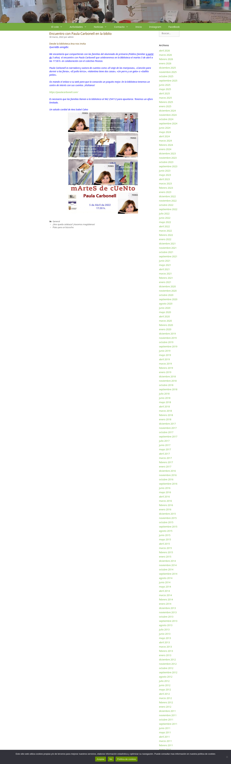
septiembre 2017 (168, 436)
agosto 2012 (165, 676)
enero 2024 (165, 149)
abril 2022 (164, 226)
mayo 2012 (165, 689)
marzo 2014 (165, 595)
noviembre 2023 (168, 157)
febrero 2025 (166, 102)
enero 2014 (165, 603)
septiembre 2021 (168, 256)
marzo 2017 (165, 458)
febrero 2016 (166, 505)
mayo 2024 (165, 132)
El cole (58, 27)
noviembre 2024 (168, 114)
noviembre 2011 (168, 715)
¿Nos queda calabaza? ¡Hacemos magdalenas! (74, 224)
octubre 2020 (166, 295)
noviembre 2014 (168, 565)
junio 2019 (164, 350)
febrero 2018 (166, 415)
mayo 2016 (165, 492)
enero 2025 (165, 106)
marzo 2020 (165, 320)
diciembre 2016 (167, 470)
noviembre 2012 (168, 663)
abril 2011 (164, 736)
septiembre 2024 (168, 123)
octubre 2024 (166, 119)
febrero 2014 (166, 599)
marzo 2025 (165, 97)
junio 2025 (164, 84)
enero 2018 (165, 419)
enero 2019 (165, 372)
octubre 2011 (166, 719)
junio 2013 (164, 633)
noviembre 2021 (168, 247)
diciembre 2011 (167, 711)
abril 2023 (164, 179)
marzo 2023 (165, 183)
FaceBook (174, 26)
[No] (227, 757)
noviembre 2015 (168, 518)
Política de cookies (126, 759)
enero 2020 (165, 329)
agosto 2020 (165, 303)
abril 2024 (164, 136)
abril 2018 (164, 406)
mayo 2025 (165, 89)
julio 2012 (164, 681)
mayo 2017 (165, 449)
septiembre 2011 (168, 723)
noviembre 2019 (168, 337)
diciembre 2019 (167, 333)
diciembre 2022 (167, 196)
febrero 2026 (166, 59)
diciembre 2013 (167, 608)
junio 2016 (164, 488)
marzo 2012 (165, 698)
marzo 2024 (165, 140)
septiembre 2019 (168, 346)
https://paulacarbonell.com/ (63, 92)
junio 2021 (164, 260)
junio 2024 (164, 127)
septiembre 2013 (168, 620)
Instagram (155, 26)
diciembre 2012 (167, 659)
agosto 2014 (165, 578)
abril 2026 (164, 50)
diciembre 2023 (167, 153)
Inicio (139, 26)
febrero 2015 (166, 552)
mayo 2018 (165, 402)
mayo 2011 (165, 732)
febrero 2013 (166, 651)
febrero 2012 (166, 702)
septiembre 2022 (168, 209)
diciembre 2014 (167, 560)
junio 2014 (164, 582)
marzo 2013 (165, 646)
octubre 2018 (166, 385)
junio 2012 (164, 685)
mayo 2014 (165, 586)
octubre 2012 (166, 668)
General (56, 221)
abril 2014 (164, 590)
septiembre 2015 (168, 526)
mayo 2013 (165, 638)
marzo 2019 (165, 363)
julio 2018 (164, 393)
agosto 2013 (165, 625)
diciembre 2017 (167, 423)
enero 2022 (165, 239)
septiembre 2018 (168, 389)
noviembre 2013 (168, 612)
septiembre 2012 (168, 672)
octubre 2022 (166, 205)
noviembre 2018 (168, 380)
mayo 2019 (165, 355)
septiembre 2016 (168, 483)
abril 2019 (164, 359)
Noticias (102, 27)
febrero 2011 (166, 745)
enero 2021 (165, 282)
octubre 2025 (166, 76)
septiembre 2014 (168, 573)
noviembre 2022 (168, 200)
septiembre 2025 (168, 80)
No (110, 759)
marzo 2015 (165, 548)
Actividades (80, 27)
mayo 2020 (165, 312)
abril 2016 (164, 496)
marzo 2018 (165, 410)
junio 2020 (164, 307)
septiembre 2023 (168, 166)
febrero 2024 (166, 144)
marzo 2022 (165, 230)
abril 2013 (164, 642)
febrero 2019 (166, 367)
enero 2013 (165, 655)
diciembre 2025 (167, 67)
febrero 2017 (166, 462)
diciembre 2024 (167, 110)
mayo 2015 (165, 539)
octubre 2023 (166, 162)
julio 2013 (164, 629)
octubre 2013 (166, 616)
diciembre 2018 (167, 376)
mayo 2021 (165, 265)
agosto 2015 (165, 530)
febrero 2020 (166, 325)
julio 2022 (164, 213)
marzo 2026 (165, 54)
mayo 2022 (165, 222)
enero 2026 (165, 63)
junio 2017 (164, 445)
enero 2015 (165, 556)
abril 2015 (164, 543)
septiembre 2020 (168, 299)
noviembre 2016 (168, 475)
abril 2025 (164, 93)
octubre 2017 (166, 432)
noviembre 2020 (168, 290)
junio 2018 (164, 397)
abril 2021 (164, 269)
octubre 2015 (166, 522)
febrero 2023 (166, 187)
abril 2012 (164, 693)
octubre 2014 (166, 569)
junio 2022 (164, 217)
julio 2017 (164, 440)
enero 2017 (165, 466)
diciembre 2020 (167, 286)
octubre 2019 (166, 342)
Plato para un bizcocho (63, 227)
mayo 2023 (165, 174)
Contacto (123, 27)
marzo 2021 (165, 273)
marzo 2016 (165, 500)
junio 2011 (164, 728)
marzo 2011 (165, 741)
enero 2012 (165, 706)
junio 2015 (164, 535)
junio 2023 (164, 170)
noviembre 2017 (168, 428)
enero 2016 (165, 509)
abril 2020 (164, 316)
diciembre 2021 (167, 243)
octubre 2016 (166, 479)
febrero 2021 (166, 277)
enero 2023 (165, 192)
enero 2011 (165, 749)
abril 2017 (164, 453)
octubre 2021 (166, 252)
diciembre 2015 (167, 513)
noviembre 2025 (168, 72)
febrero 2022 (166, 235)
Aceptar (101, 759)
